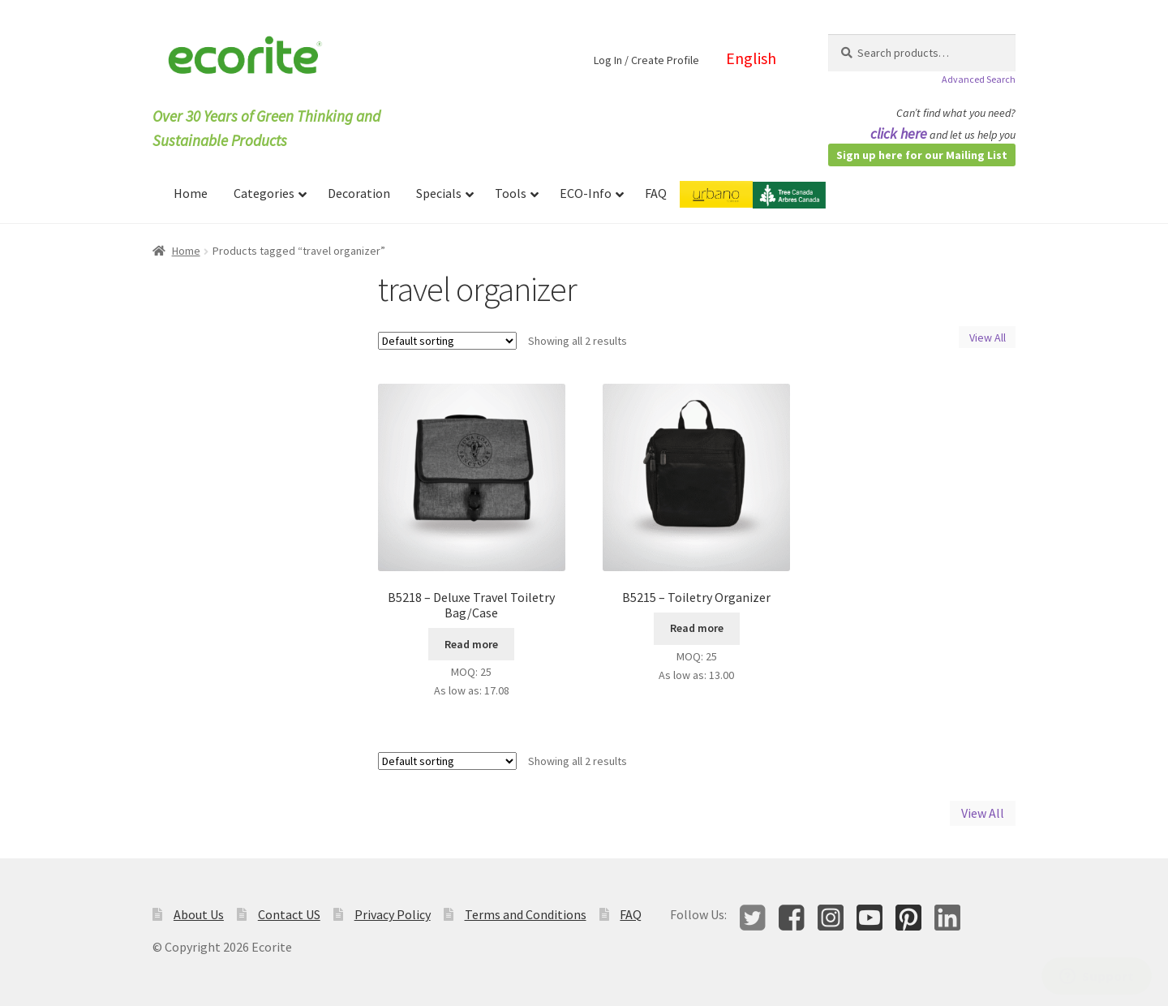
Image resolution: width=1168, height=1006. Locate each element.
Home (186, 250)
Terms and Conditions (525, 914)
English (751, 58)
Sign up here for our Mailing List (921, 155)
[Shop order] (447, 341)
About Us (199, 914)
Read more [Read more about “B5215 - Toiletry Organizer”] (697, 628)
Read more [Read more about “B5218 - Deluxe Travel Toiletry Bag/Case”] (471, 644)
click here (898, 133)
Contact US (289, 914)
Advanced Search (979, 79)
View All (987, 336)
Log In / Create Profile (646, 60)
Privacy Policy (392, 914)
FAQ (631, 914)
